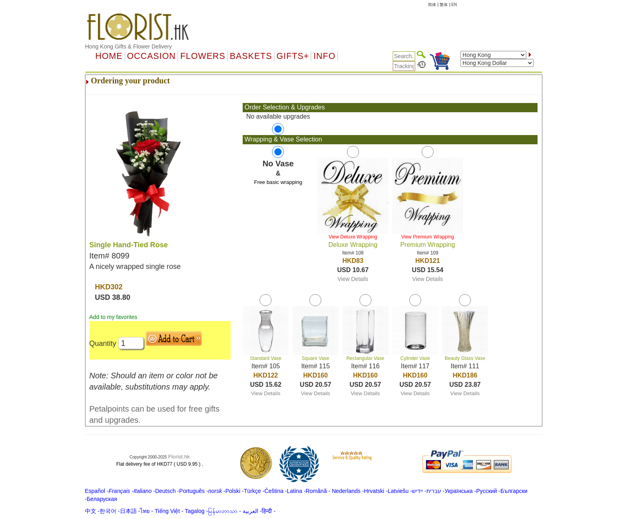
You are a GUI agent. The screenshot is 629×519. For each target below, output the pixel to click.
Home (109, 56)
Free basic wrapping (278, 182)
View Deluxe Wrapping (353, 237)
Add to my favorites (113, 317)
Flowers (202, 56)
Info (324, 56)
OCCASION (151, 56)
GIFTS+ (292, 56)
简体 (432, 4)
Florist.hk (179, 457)
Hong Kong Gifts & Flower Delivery (128, 46)
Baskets (251, 56)
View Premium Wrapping (427, 237)
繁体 (444, 4)
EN (454, 4)
